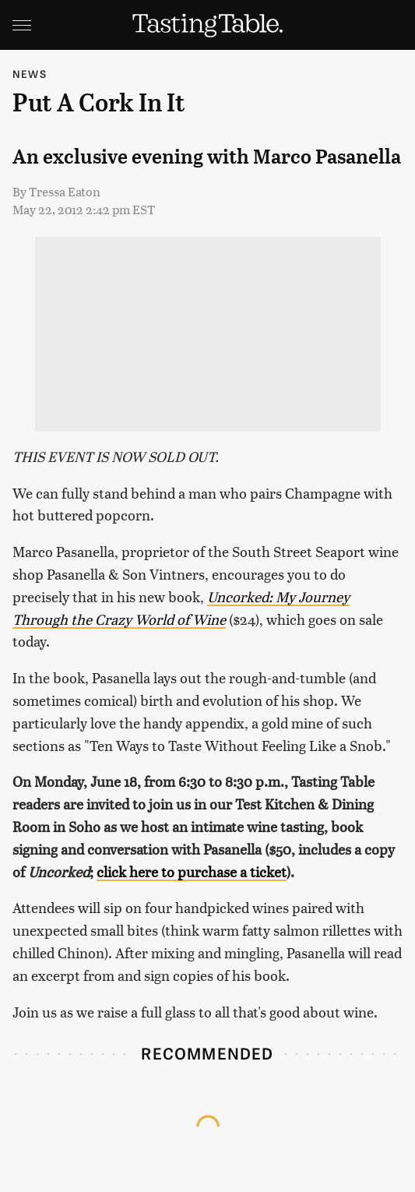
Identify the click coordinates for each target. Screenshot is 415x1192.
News (29, 74)
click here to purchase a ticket (192, 871)
